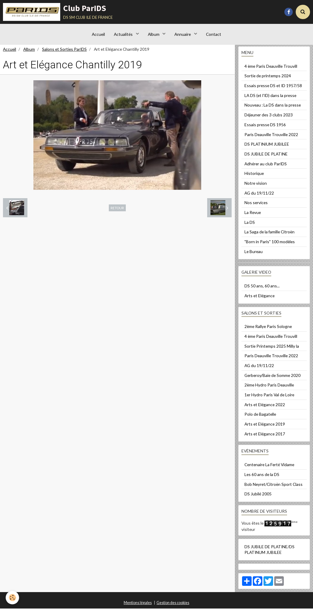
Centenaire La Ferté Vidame (269, 466)
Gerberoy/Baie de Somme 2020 (272, 376)
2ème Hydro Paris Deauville (269, 386)
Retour (117, 209)
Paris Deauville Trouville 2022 (271, 135)
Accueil (98, 34)
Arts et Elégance (259, 297)
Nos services (256, 204)
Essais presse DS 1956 (265, 126)
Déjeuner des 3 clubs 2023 (268, 116)
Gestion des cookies (172, 604)
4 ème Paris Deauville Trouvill (270, 67)
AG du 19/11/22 (259, 194)
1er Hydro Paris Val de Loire (269, 396)
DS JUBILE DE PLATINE (266, 155)
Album (154, 34)
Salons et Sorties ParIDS (64, 50)
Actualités (124, 34)
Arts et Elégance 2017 (264, 435)
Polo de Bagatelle (260, 415)
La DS (249, 223)
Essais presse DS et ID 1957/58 (273, 87)
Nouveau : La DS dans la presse (272, 106)
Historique (254, 174)
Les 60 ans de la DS (261, 475)
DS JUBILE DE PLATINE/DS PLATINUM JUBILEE (269, 551)
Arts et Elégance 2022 (264, 406)
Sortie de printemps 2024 (267, 77)
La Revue (252, 213)
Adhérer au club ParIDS (265, 165)
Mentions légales (138, 604)
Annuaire (183, 34)
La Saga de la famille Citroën (269, 233)
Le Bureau (253, 252)
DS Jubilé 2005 (258, 495)
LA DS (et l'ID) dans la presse (270, 96)
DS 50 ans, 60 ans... (262, 287)
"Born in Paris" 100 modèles (269, 243)
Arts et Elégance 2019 (264, 425)
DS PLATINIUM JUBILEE (266, 145)
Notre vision (255, 184)
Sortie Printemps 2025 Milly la (271, 347)
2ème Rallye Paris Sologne (268, 327)
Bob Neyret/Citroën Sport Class (273, 485)
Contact (213, 34)
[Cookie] (12, 597)
